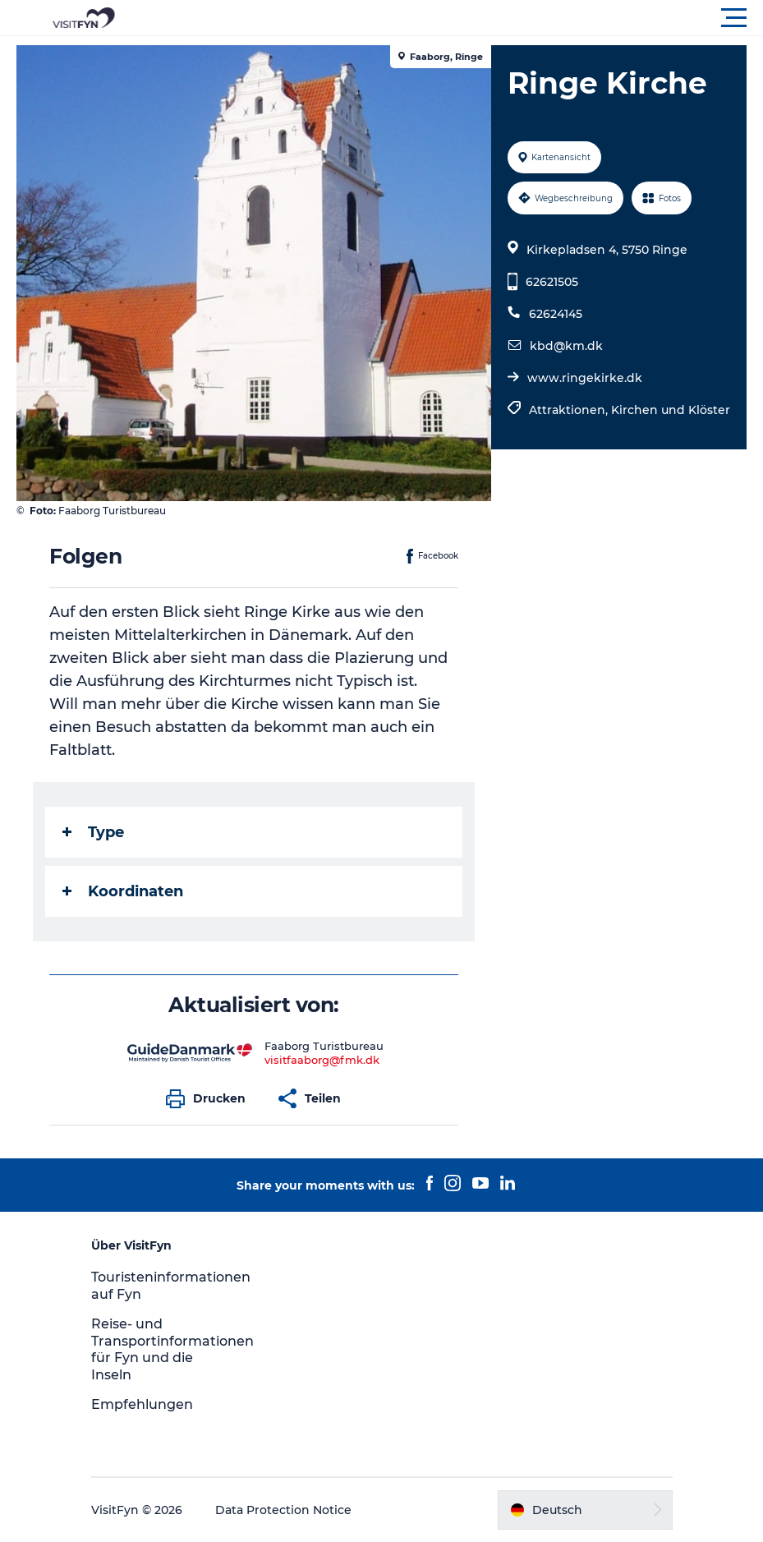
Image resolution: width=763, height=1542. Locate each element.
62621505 (552, 281)
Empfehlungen (142, 1404)
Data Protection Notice (283, 1510)
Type (93, 832)
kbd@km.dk (566, 345)
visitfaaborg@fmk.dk (321, 1059)
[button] (455, 18)
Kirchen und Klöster (670, 410)
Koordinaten (122, 891)
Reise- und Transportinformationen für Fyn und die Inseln (172, 1349)
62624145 (555, 313)
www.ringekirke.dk (584, 378)
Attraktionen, (570, 410)
